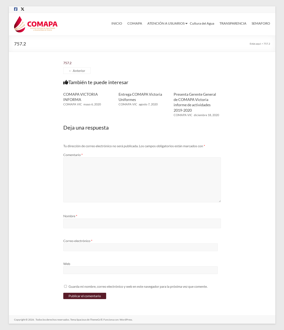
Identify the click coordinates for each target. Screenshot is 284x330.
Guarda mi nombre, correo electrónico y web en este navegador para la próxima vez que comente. (138, 286)
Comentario (73, 155)
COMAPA (134, 23)
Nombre (70, 216)
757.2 (67, 63)
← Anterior (77, 71)
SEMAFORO (261, 23)
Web (66, 264)
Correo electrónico (77, 241)
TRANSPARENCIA (232, 23)
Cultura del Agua (202, 23)
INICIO (116, 23)
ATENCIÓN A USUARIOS (166, 23)
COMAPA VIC (72, 104)
